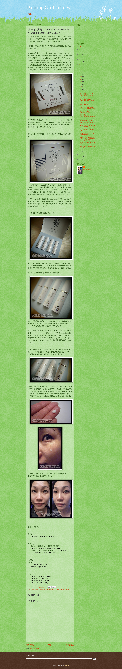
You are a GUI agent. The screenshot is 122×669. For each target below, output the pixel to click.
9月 (81, 74)
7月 (81, 79)
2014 (80, 62)
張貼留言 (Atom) (34, 648)
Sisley (68, 589)
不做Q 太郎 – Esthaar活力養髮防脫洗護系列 (87, 126)
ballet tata (87, 167)
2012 (80, 154)
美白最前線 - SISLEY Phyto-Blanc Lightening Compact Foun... (87, 101)
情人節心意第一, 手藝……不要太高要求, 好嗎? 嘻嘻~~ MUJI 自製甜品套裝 (87, 139)
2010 (80, 159)
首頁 (30, 14)
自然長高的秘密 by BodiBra (87, 123)
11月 (81, 69)
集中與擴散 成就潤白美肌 (86, 120)
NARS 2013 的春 (84, 104)
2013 (80, 64)
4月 (81, 86)
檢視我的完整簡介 (88, 169)
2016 (80, 57)
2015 (80, 59)
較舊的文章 (70, 645)
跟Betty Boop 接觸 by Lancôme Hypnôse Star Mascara (87, 111)
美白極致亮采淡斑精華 (41, 589)
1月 (81, 151)
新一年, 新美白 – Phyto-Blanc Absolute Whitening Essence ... (87, 95)
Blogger (67, 665)
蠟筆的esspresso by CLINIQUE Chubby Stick (87, 134)
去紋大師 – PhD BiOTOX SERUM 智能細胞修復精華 (87, 108)
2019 (80, 49)
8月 (81, 76)
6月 (81, 81)
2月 (81, 91)
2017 (80, 54)
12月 (81, 66)
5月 (81, 84)
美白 (33, 589)
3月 (81, 89)
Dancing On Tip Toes (48, 7)
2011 (80, 157)
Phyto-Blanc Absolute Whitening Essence (57, 589)
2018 (80, 51)
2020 (80, 46)
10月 (81, 71)
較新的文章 (30, 645)
